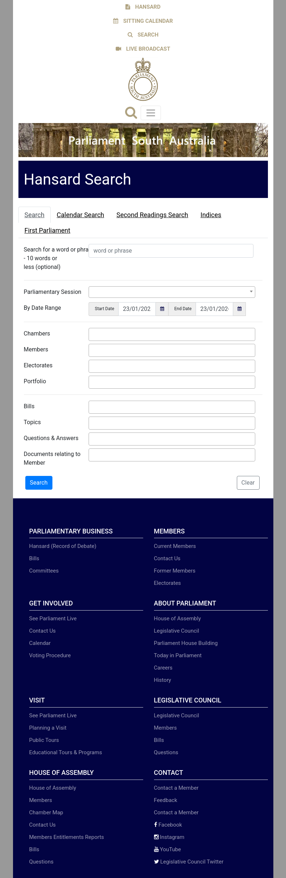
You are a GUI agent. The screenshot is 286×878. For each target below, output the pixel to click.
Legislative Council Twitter (189, 861)
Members (36, 349)
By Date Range (42, 307)
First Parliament (48, 230)
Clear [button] (248, 482)
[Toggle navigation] (151, 113)
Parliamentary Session (52, 291)
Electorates (38, 365)
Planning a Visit (48, 728)
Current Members (175, 546)
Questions (166, 752)
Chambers (37, 333)
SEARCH (143, 34)
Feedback (166, 800)
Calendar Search (80, 215)
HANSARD (143, 7)
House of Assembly (177, 618)
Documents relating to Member (52, 458)
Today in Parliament (178, 655)
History (162, 680)
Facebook (168, 825)
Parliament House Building (186, 643)
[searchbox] (93, 333)
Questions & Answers (51, 438)
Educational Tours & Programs (65, 752)
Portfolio (35, 381)
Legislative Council (176, 631)
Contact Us (167, 558)
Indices (211, 215)
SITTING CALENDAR (143, 21)
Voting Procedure (50, 655)
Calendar (40, 643)
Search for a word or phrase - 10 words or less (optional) (59, 258)
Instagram (169, 837)
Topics (32, 422)
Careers (163, 667)
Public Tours (44, 740)
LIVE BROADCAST (143, 49)
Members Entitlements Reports (66, 837)
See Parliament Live (53, 618)
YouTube (167, 849)
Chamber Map (46, 812)
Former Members (175, 570)
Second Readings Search (152, 215)
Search (34, 215)
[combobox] (172, 292)
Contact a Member (176, 788)
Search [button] (39, 482)
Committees (44, 570)
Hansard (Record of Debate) (63, 546)
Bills (29, 406)
